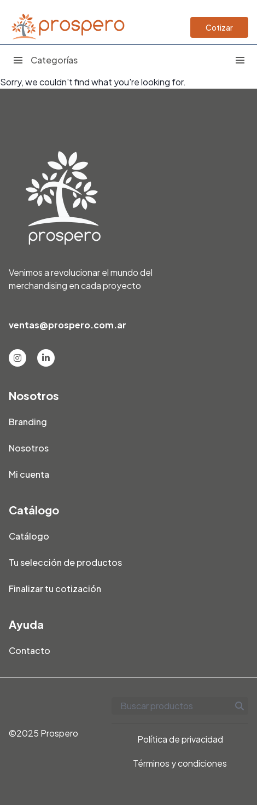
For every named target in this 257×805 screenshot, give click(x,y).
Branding (28, 421)
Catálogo (29, 536)
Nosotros (29, 448)
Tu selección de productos (65, 562)
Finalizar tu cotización (55, 588)
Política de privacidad (180, 739)
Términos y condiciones (180, 763)
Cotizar (219, 27)
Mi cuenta (29, 474)
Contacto (29, 650)
